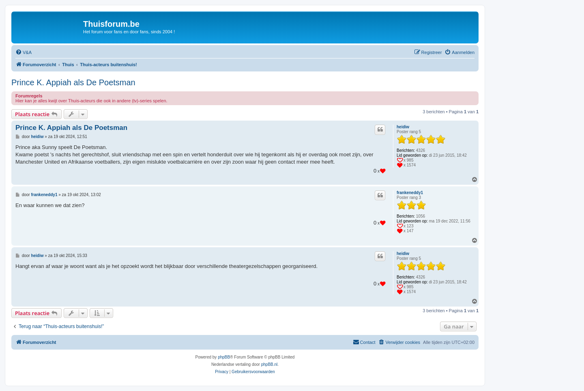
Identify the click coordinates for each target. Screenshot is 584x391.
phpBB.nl (269, 364)
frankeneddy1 (410, 192)
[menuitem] (23, 52)
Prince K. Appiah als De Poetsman (73, 82)
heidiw (403, 127)
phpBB (224, 357)
